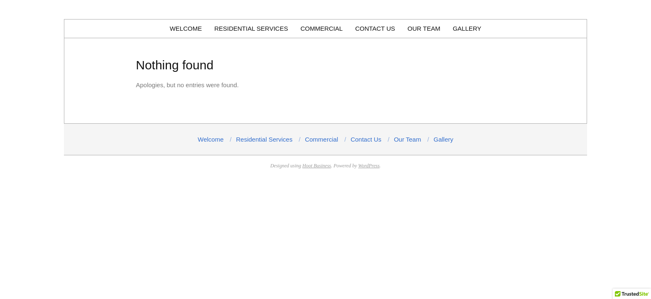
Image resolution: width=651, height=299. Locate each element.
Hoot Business (316, 166)
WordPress (368, 166)
